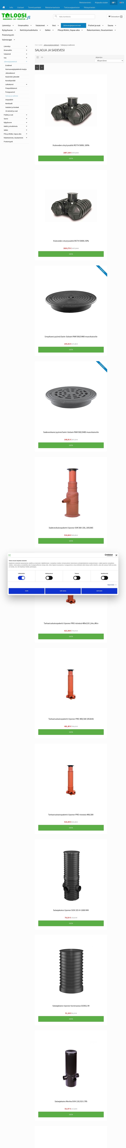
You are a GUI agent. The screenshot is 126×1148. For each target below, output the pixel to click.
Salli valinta (63, 591)
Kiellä (26, 591)
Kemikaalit (8, 103)
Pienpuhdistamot (11, 88)
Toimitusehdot (34, 7)
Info (11, 7)
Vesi (54, 25)
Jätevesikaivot (10, 73)
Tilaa (55, 1099)
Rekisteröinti (84, 2)
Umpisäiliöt (9, 100)
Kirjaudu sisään (100, 2)
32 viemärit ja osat (11, 111)
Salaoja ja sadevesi (11, 96)
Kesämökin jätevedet (12, 77)
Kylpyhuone (7, 30)
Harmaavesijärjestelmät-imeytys (16, 69)
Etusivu (17, 1086)
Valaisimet (40, 25)
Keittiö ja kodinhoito (29, 30)
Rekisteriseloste (52, 7)
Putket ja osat (94, 25)
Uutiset (20, 7)
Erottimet (8, 65)
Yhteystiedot (89, 7)
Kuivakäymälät (10, 81)
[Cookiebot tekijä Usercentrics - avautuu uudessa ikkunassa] (102, 555)
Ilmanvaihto (23, 25)
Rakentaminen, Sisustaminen (100, 30)
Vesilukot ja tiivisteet (12, 107)
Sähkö (47, 30)
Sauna (110, 25)
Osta (56, 128)
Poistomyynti (8, 35)
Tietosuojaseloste (72, 7)
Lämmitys (6, 25)
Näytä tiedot (111, 584)
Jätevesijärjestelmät (72, 25)
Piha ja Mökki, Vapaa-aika (69, 30)
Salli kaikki (99, 591)
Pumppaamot (10, 92)
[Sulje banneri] (116, 555)
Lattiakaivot (9, 84)
